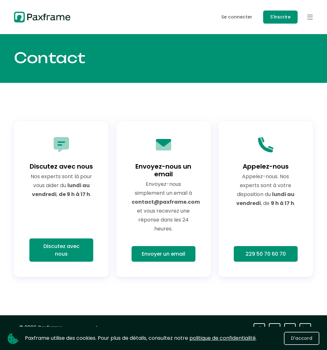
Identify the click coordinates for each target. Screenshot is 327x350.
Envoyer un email (163, 254)
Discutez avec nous (61, 250)
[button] (310, 17)
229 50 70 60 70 (266, 254)
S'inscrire (280, 17)
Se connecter (236, 17)
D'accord (301, 338)
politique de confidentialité (222, 338)
